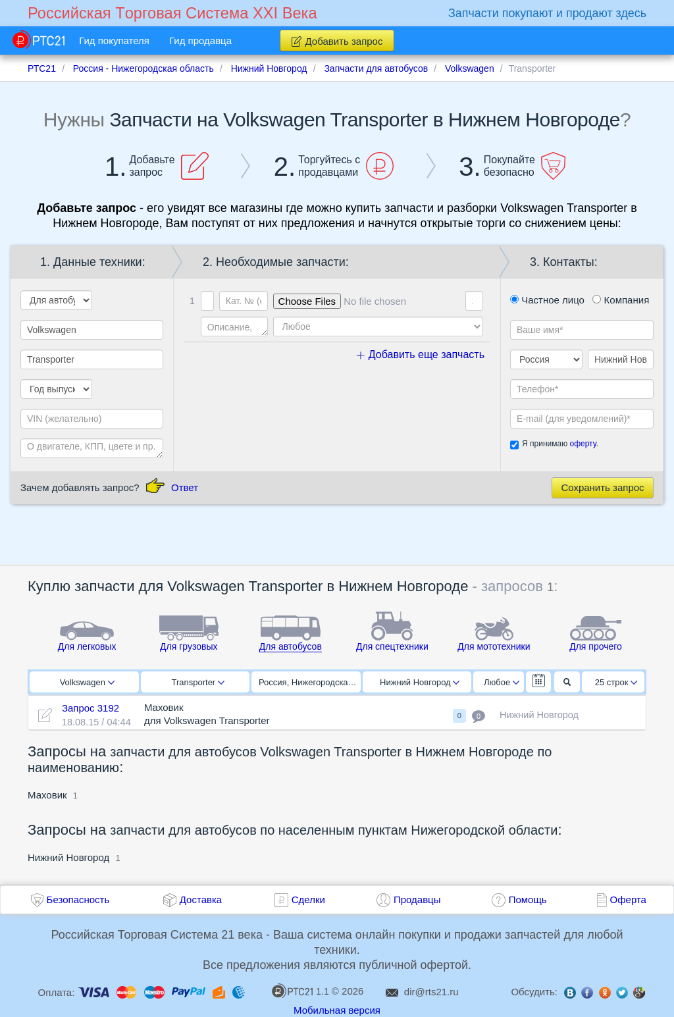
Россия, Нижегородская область (310, 682)
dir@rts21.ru (431, 991)
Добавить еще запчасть (420, 354)
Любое (501, 682)
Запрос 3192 (90, 708)
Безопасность (78, 899)
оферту (582, 443)
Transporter (197, 682)
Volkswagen (87, 682)
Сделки (308, 899)
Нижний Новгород (419, 682)
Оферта (628, 899)
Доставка (201, 899)
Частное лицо (547, 299)
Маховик (47, 794)
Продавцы (417, 899)
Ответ (184, 487)
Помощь (528, 899)
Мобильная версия (337, 1010)
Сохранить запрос (602, 487)
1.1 (300, 990)
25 (616, 682)
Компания (620, 299)
